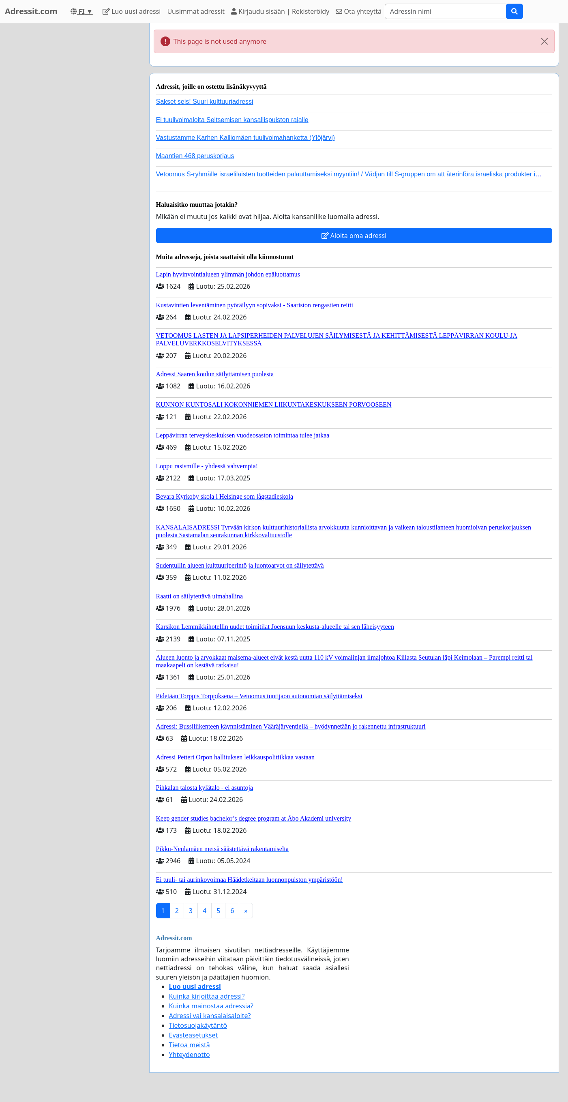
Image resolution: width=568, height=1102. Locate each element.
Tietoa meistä (189, 1044)
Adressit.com (31, 11)
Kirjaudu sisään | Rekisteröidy (280, 11)
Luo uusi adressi (132, 11)
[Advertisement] (70, 144)
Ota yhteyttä (359, 11)
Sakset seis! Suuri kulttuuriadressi (204, 101)
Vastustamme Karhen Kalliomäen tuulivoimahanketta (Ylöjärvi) (245, 137)
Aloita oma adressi (354, 235)
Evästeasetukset (193, 1035)
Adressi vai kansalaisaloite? (210, 1015)
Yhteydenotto (189, 1054)
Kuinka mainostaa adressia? (211, 1005)
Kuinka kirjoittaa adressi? (207, 996)
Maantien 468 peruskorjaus (195, 155)
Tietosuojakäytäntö (198, 1025)
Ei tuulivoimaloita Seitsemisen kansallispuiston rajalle (232, 119)
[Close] (544, 41)
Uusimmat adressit (196, 11)
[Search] (445, 11)
